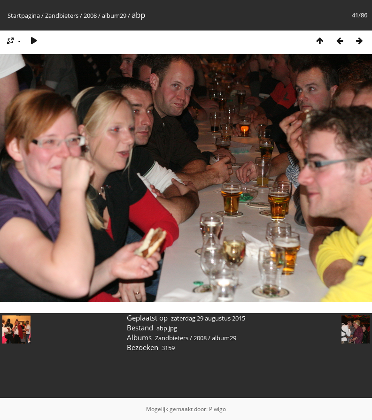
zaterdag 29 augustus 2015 (208, 318)
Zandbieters (61, 15)
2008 (90, 15)
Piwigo (217, 409)
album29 (114, 15)
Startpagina (24, 15)
